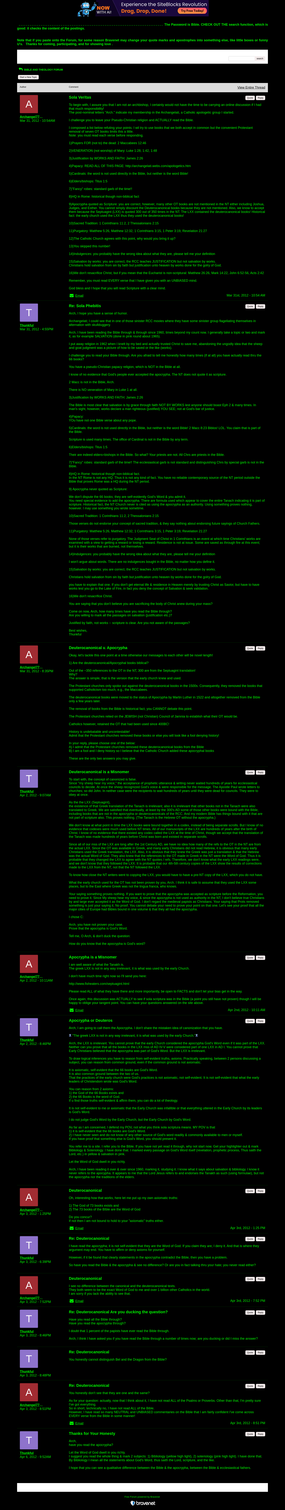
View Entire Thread (251, 87)
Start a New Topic (28, 77)
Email (79, 296)
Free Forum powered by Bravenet (142, 1496)
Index (43, 53)
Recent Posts (26, 57)
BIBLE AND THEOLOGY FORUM (40, 69)
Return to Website (28, 53)
